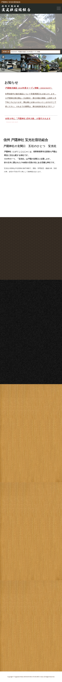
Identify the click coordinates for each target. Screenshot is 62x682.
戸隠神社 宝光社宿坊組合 (10, 2)
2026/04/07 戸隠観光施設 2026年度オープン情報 (25, 52)
